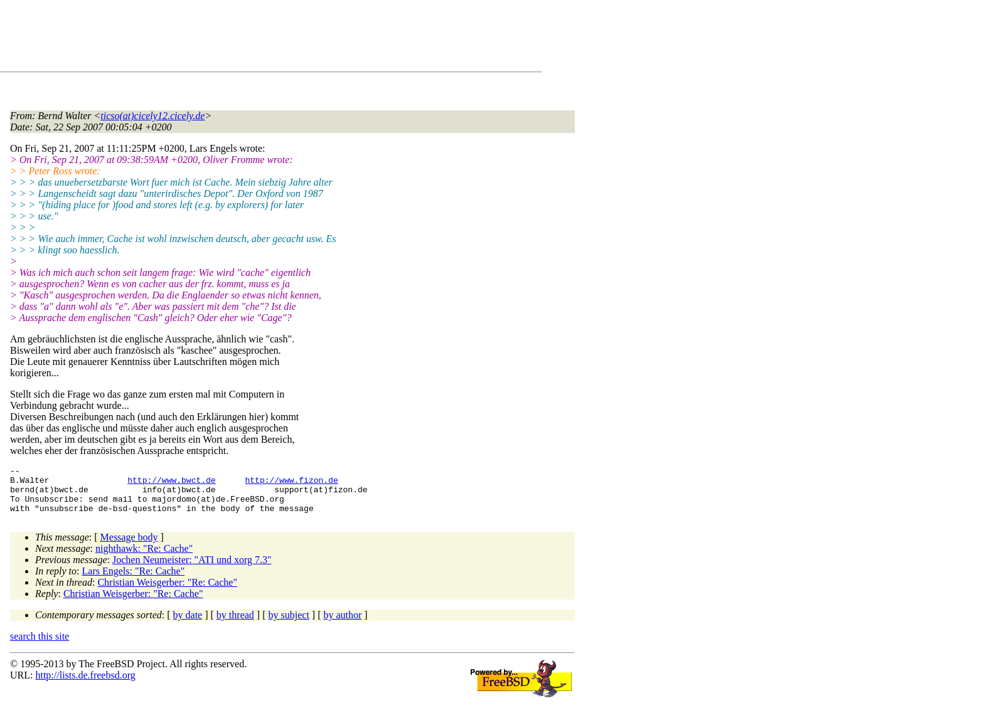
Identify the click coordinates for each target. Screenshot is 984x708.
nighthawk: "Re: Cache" (144, 557)
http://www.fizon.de (291, 483)
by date (188, 624)
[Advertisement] (238, 38)
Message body (129, 546)
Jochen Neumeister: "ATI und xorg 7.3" (192, 569)
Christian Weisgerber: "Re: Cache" (167, 591)
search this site (39, 645)
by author (342, 624)
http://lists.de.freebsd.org (85, 684)
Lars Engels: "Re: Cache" (133, 580)
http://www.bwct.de (171, 483)
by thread (235, 624)
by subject (289, 624)
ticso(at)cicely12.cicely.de (152, 115)
